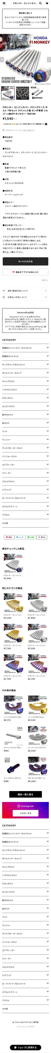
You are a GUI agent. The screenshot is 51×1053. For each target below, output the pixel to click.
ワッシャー (6, 440)
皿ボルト (6, 423)
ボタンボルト (7, 398)
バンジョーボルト (9, 456)
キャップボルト (8, 381)
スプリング (6, 490)
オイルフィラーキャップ (12, 373)
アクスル (5, 515)
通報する (45, 280)
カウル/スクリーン (10, 506)
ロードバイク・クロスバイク (13, 498)
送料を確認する (29, 130)
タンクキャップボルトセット (13, 364)
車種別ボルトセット (10, 356)
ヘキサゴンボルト (9, 389)
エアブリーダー (8, 465)
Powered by (25, 1027)
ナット (4, 431)
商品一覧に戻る (25, 794)
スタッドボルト (8, 481)
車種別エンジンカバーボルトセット (17, 348)
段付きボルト (7, 415)
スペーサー (7, 473)
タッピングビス (8, 406)
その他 (5, 523)
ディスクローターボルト (12, 448)
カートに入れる (25, 261)
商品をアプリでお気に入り (25, 272)
